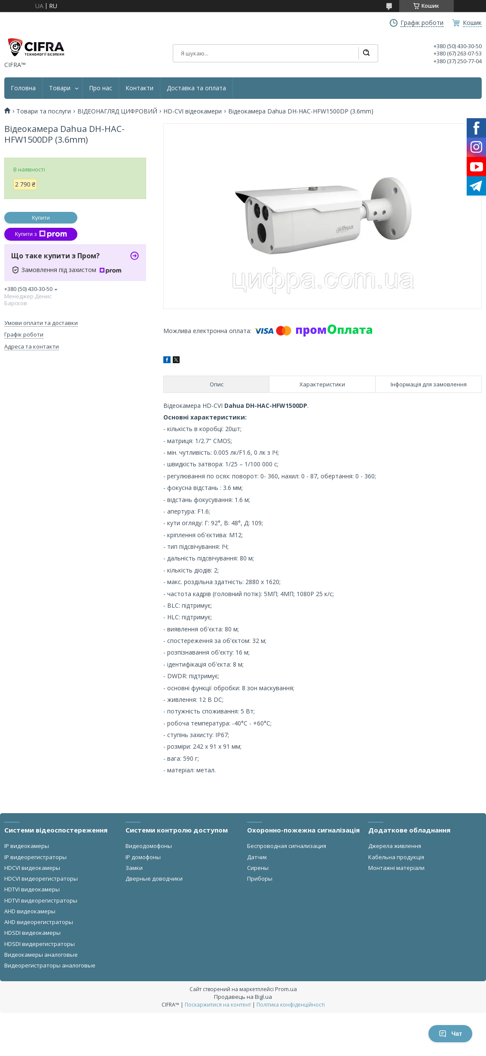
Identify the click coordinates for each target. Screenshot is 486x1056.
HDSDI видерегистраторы (39, 944)
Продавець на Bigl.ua (243, 997)
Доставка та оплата (196, 88)
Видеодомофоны (148, 846)
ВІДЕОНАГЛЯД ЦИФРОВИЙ (117, 111)
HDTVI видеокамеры (32, 889)
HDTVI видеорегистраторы (40, 900)
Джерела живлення (394, 846)
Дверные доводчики (154, 878)
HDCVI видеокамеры (32, 868)
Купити (41, 217)
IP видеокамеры (26, 846)
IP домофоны (143, 857)
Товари (59, 88)
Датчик (257, 857)
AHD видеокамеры (29, 911)
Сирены (258, 868)
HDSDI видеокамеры (32, 933)
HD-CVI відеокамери (192, 111)
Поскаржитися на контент (218, 1004)
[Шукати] (366, 53)
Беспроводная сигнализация (286, 846)
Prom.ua (286, 989)
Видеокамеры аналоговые (41, 954)
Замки (134, 868)
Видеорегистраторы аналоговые (49, 965)
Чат (450, 1034)
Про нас (100, 88)
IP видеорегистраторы (35, 857)
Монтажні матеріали (396, 868)
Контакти (139, 88)
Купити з (41, 234)
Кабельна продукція (396, 857)
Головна (23, 88)
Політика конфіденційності (291, 1004)
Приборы (259, 878)
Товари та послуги (43, 111)
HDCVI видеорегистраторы (41, 878)
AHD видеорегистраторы (38, 922)
